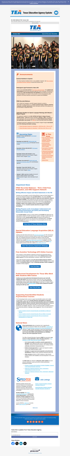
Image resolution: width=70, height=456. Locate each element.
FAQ (50, 241)
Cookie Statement (34, 3)
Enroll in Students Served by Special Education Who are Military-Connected (35, 313)
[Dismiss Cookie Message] (68, 1)
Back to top (35, 407)
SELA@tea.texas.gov (41, 242)
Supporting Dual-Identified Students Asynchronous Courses (47, 157)
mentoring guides (32, 283)
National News (45, 160)
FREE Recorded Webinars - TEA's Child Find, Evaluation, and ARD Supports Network (33, 189)
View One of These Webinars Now (35, 224)
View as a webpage (35, 22)
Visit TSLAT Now (35, 287)
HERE (33, 120)
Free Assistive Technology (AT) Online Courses (34, 252)
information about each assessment (34, 240)
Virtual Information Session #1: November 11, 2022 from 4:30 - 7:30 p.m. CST (35, 126)
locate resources (22, 404)
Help (41, 453)
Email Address (14, 431)
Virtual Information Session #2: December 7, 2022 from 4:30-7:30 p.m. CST (35, 128)
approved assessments (39, 234)
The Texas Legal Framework (38, 89)
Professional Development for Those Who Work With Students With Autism (47, 152)
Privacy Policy (30, 453)
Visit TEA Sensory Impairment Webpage (35, 245)
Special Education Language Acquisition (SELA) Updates (46, 145)
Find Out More (35, 266)
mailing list (26, 403)
